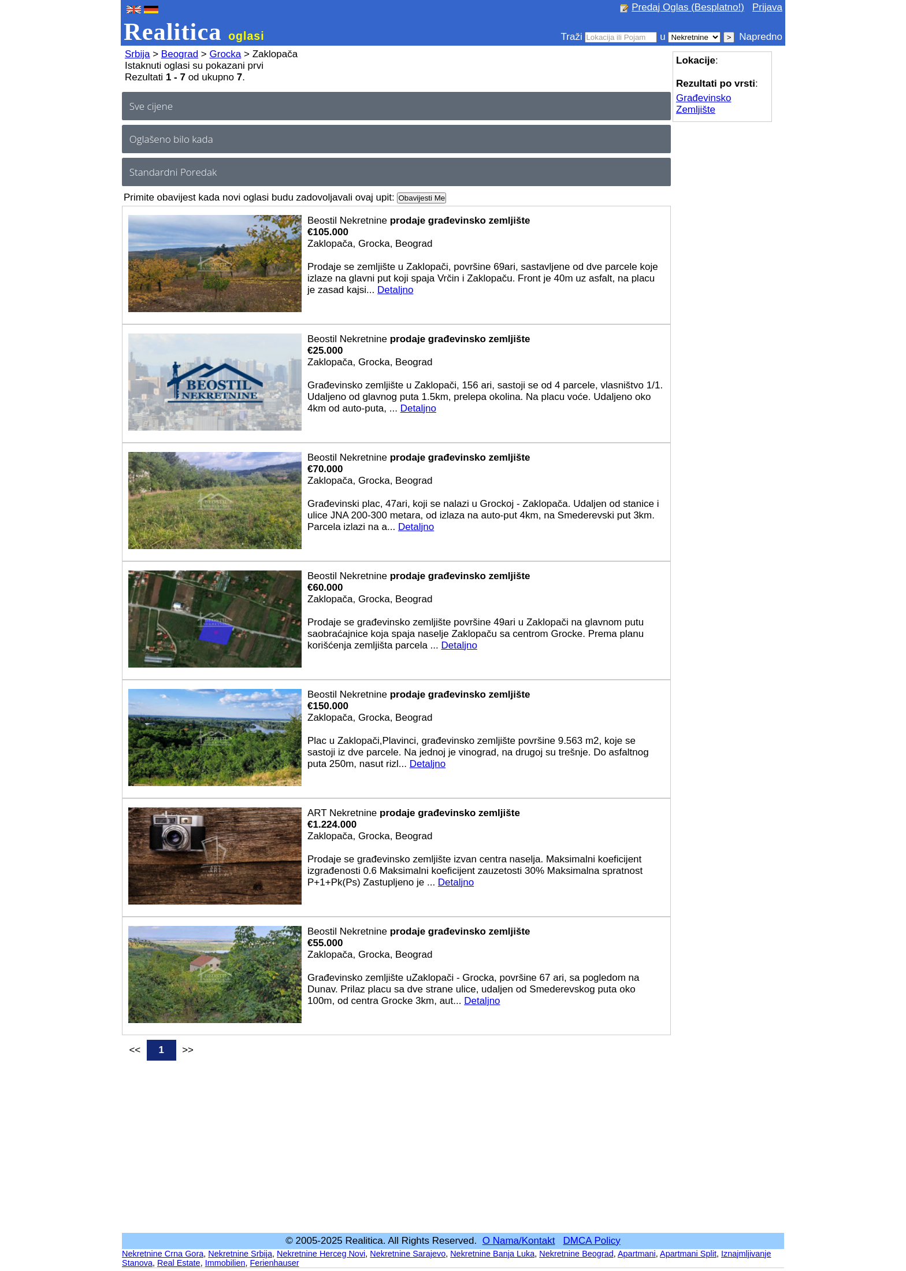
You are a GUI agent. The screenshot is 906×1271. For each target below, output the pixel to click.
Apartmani (637, 1253)
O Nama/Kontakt (518, 1240)
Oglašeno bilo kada (171, 139)
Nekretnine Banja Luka (492, 1253)
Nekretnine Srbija (240, 1253)
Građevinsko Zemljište (703, 103)
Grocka (226, 54)
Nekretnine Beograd (576, 1253)
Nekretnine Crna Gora (162, 1253)
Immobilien (225, 1263)
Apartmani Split (688, 1253)
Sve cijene (151, 106)
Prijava (767, 7)
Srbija (137, 54)
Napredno (760, 36)
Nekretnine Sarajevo (407, 1253)
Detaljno (395, 289)
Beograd (179, 54)
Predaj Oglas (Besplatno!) (688, 7)
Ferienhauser (274, 1263)
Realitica (194, 31)
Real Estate (178, 1263)
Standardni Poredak (173, 172)
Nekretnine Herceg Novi (321, 1253)
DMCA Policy (592, 1240)
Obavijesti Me (421, 198)
